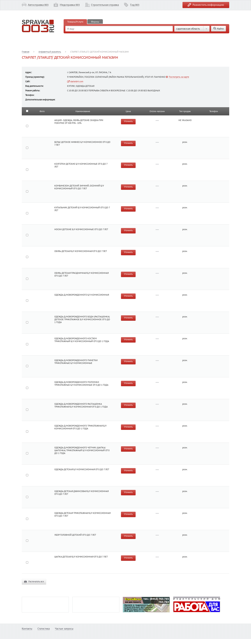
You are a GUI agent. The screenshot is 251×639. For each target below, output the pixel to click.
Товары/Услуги (75, 21)
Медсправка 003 (70, 4)
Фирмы (95, 21)
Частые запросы (64, 628)
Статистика (43, 628)
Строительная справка (105, 4)
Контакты (27, 628)
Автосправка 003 (38, 4)
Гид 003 (134, 4)
